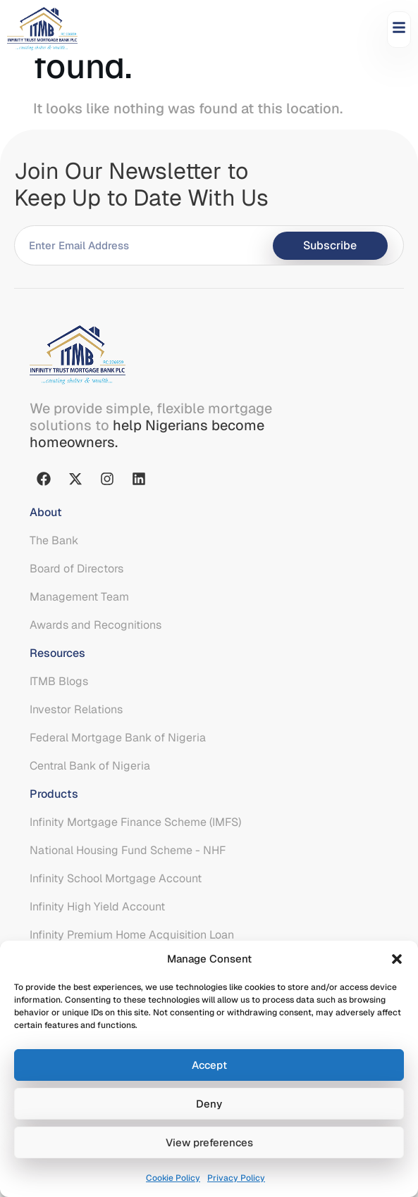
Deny (209, 1103)
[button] (397, 959)
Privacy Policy (236, 1178)
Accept (209, 1065)
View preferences (209, 1142)
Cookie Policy (173, 1178)
